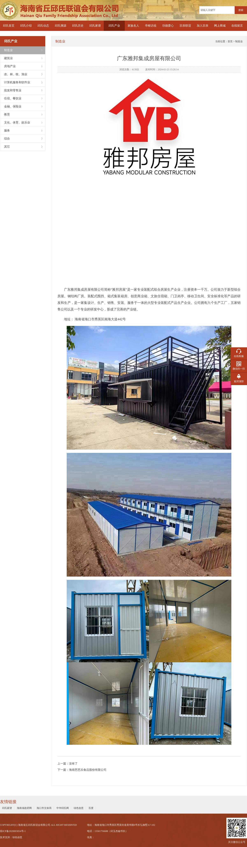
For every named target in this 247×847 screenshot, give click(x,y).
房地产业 (10, 66)
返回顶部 (239, 381)
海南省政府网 (24, 808)
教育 (7, 114)
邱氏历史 (78, 25)
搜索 (240, 10)
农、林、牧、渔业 (15, 74)
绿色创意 (79, 808)
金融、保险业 (12, 106)
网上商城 (220, 25)
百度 (91, 808)
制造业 (8, 50)
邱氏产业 (114, 25)
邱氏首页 (8, 25)
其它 (7, 146)
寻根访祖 (150, 25)
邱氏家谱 (95, 25)
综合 (7, 138)
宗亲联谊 (185, 25)
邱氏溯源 (60, 25)
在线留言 (237, 25)
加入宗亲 (202, 25)
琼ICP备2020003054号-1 (13, 831)
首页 (230, 41)
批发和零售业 (12, 90)
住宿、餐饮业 (12, 98)
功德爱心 (168, 25)
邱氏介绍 (26, 25)
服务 (7, 130)
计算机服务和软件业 (17, 82)
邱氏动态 (43, 25)
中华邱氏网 (62, 808)
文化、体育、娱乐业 (17, 122)
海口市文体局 (44, 808)
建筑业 (8, 58)
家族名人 (133, 25)
